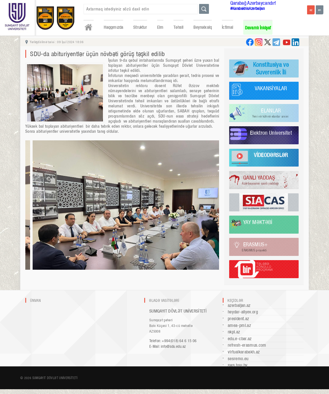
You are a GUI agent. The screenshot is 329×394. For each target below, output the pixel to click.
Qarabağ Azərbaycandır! (253, 3)
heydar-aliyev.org (243, 312)
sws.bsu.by (238, 365)
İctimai (227, 27)
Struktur (140, 27)
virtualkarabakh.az (244, 352)
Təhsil (178, 27)
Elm (160, 27)
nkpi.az (234, 332)
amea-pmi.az (239, 325)
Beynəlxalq (202, 27)
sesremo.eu (238, 358)
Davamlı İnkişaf (258, 27)
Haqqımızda (113, 27)
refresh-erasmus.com (247, 345)
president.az (238, 318)
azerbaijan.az (239, 305)
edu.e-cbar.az (240, 338)
